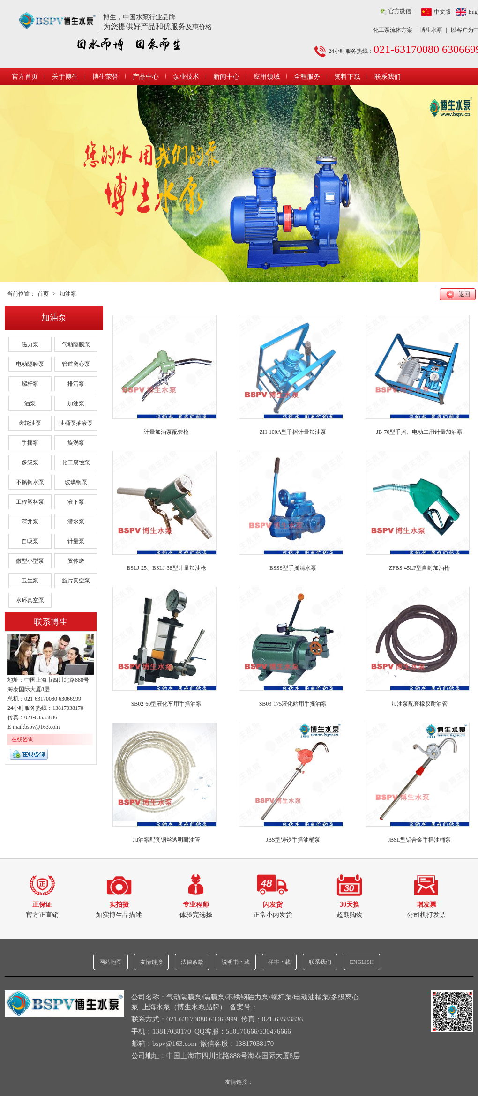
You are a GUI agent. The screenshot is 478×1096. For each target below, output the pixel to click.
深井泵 (30, 521)
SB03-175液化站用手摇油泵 (293, 704)
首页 (43, 294)
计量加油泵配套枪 (166, 432)
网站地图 (110, 962)
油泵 (30, 403)
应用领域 (267, 76)
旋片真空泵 (76, 580)
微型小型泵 (30, 561)
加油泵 (68, 294)
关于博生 (65, 76)
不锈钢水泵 (30, 482)
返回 (464, 294)
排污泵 (75, 383)
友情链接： (239, 1082)
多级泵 (30, 462)
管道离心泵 (76, 364)
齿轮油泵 (30, 423)
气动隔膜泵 (76, 344)
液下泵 (75, 502)
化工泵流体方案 (392, 30)
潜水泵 (75, 521)
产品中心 (146, 76)
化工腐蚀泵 (76, 462)
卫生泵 (30, 580)
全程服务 (307, 76)
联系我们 (387, 76)
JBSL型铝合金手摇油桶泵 (419, 839)
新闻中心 (226, 76)
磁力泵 (30, 344)
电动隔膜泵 (30, 364)
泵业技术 (186, 76)
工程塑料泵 (30, 502)
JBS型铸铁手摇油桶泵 (293, 839)
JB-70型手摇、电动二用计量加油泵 (419, 432)
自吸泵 (30, 541)
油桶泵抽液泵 (76, 423)
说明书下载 (236, 962)
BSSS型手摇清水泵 (292, 568)
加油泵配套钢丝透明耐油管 (166, 839)
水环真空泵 (30, 600)
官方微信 (399, 11)
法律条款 (192, 962)
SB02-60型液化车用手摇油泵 (166, 704)
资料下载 (347, 76)
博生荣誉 (105, 76)
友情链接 (151, 962)
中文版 (442, 11)
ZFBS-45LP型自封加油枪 (419, 568)
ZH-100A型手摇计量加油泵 (293, 432)
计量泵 (75, 541)
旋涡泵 (75, 443)
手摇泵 (30, 443)
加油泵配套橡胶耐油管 (419, 704)
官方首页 (25, 76)
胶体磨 (75, 561)
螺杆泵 (30, 383)
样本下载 (279, 962)
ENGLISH (361, 962)
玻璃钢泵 (76, 482)
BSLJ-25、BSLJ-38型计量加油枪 (166, 568)
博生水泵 (431, 30)
